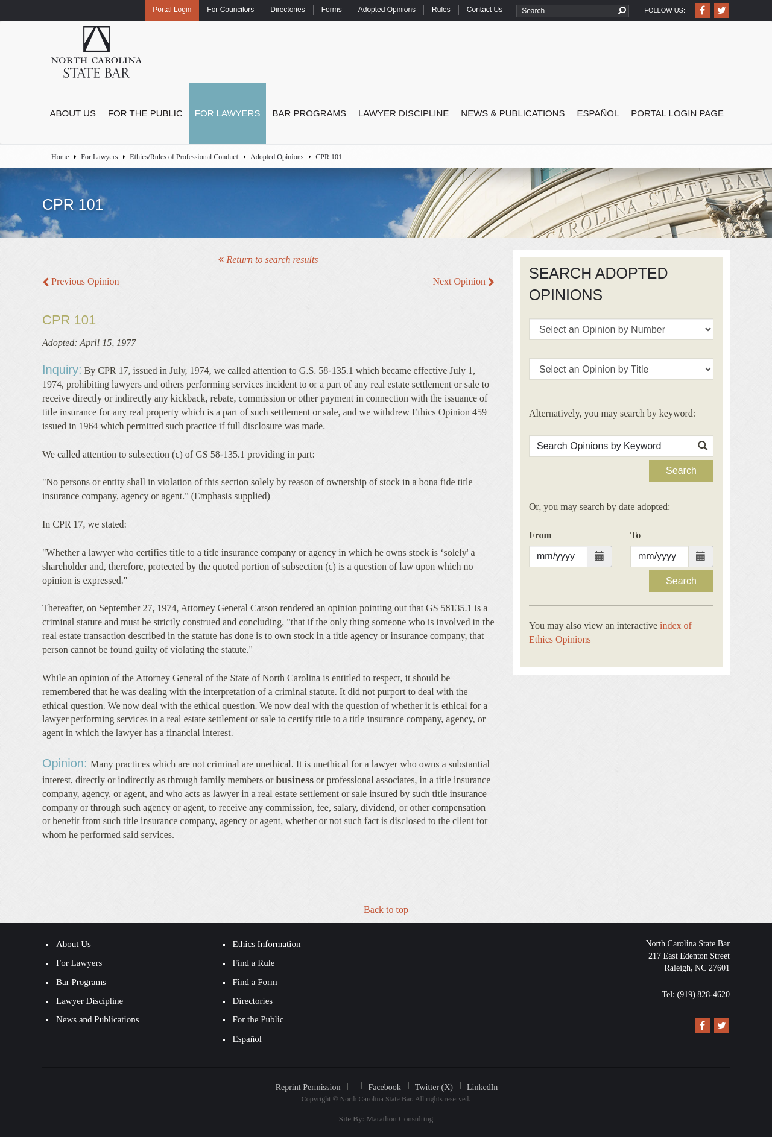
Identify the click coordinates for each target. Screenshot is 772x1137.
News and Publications (97, 1019)
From (540, 535)
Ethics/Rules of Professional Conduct (184, 157)
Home (60, 157)
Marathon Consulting (399, 1118)
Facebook (384, 1087)
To (635, 535)
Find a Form (255, 982)
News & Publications (513, 113)
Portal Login (172, 9)
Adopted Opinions (387, 9)
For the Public (145, 113)
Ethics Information (267, 944)
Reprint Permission (308, 1087)
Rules (441, 9)
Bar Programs (309, 113)
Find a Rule (254, 963)
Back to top (386, 909)
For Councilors (230, 9)
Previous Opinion (80, 281)
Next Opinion (463, 281)
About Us (73, 113)
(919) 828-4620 (703, 994)
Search (681, 470)
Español (598, 113)
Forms (331, 9)
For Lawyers (228, 113)
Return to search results (268, 259)
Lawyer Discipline (403, 113)
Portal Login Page (677, 113)
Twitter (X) (434, 1087)
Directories (287, 9)
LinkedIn (482, 1087)
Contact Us (484, 9)
